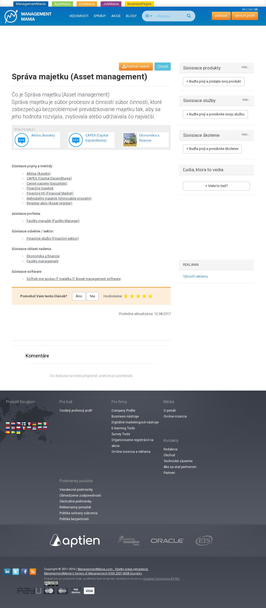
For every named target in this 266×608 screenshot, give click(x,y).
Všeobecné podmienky (76, 490)
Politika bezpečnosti (74, 519)
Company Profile (123, 410)
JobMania (111, 4)
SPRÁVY (100, 16)
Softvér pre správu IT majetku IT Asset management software (74, 279)
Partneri (169, 473)
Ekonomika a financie (43, 256)
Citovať (162, 66)
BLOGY (131, 16)
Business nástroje (125, 416)
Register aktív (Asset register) (49, 203)
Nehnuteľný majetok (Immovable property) (59, 198)
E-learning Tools (123, 428)
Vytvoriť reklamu (195, 276)
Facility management (42, 261)
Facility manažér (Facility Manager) (53, 221)
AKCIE (116, 16)
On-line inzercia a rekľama (131, 452)
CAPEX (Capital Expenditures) (49, 178)
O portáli (170, 410)
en (244, 9)
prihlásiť (221, 16)
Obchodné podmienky (75, 501)
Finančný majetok (40, 188)
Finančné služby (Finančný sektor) (53, 238)
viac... (245, 67)
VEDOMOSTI (78, 16)
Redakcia (170, 449)
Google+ (136, 573)
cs (250, 9)
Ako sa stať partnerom (180, 467)
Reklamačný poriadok (75, 507)
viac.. (246, 100)
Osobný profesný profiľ (75, 410)
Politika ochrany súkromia (78, 513)
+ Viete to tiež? (216, 186)
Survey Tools (121, 434)
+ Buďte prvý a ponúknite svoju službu (215, 114)
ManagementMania (31, 4)
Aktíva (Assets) (38, 174)
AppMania (62, 4)
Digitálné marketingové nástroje (135, 422)
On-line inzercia (175, 416)
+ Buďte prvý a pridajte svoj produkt (213, 81)
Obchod (169, 455)
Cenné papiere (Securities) (47, 183)
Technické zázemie (178, 461)
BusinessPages (139, 4)
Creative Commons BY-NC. (161, 578)
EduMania (86, 4)
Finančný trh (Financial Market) (50, 193)
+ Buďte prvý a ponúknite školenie (212, 149)
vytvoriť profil (245, 16)
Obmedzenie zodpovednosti (80, 495)
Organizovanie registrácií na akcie (132, 443)
